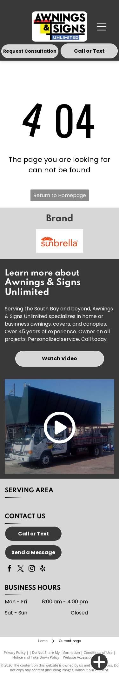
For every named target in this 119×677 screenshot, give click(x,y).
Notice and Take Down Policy (35, 657)
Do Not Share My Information (56, 652)
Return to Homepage (59, 195)
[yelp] (43, 569)
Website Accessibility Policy (85, 657)
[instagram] (31, 569)
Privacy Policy (15, 652)
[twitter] (20, 569)
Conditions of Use (98, 652)
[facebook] (9, 569)
